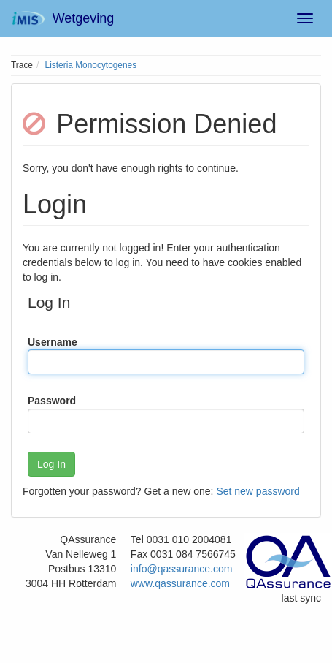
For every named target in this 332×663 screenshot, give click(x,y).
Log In (51, 464)
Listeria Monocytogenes (91, 65)
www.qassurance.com (180, 583)
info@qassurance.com (182, 569)
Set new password (257, 491)
